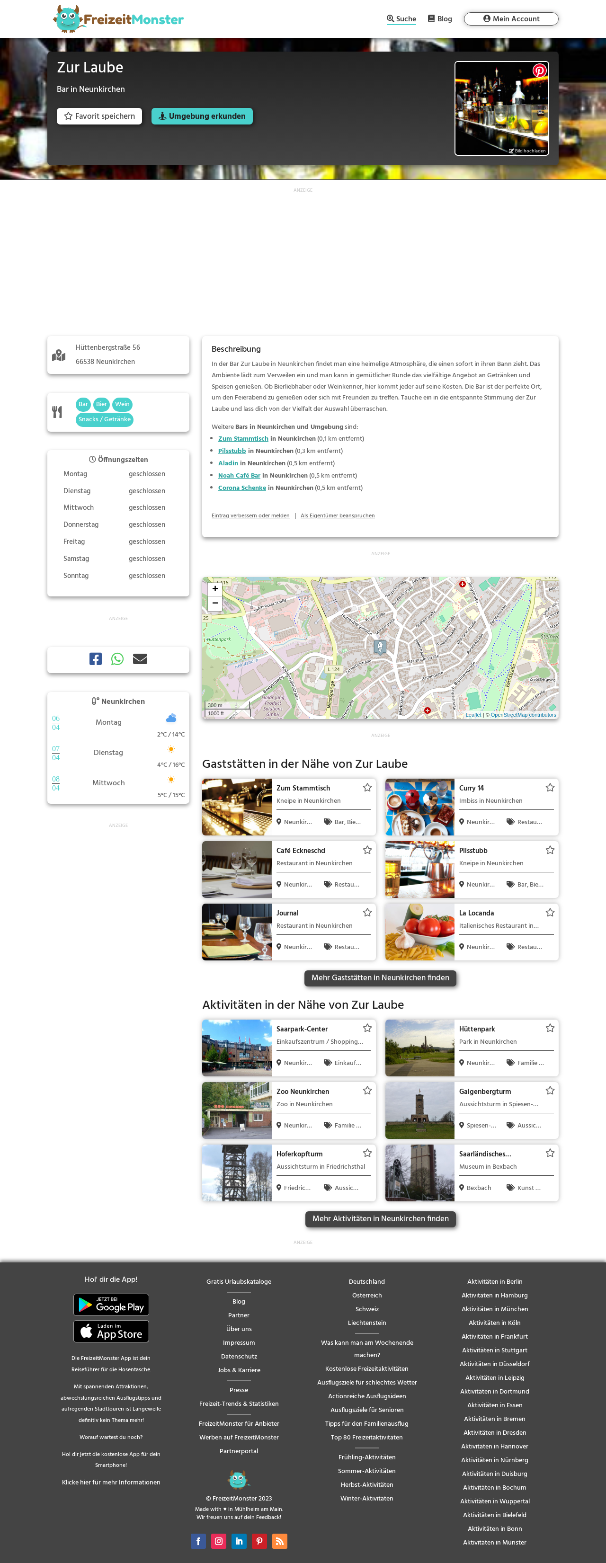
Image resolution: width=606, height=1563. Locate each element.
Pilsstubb (232, 451)
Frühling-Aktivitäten (367, 1457)
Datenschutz (239, 1356)
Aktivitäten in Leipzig (495, 1378)
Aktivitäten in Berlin (495, 1282)
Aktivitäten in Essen (495, 1405)
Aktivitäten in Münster (494, 1542)
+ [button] (215, 590)
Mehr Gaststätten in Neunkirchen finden (380, 978)
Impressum (239, 1343)
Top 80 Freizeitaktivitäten (367, 1437)
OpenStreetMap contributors (523, 715)
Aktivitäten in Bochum (494, 1488)
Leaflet (473, 715)
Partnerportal (239, 1451)
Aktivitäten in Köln (495, 1323)
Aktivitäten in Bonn (495, 1529)
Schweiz (367, 1309)
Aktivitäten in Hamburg (495, 1295)
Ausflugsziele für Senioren (367, 1410)
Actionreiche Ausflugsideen (367, 1396)
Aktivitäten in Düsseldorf (495, 1364)
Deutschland (367, 1282)
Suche (406, 20)
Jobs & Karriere (239, 1370)
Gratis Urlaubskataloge (238, 1282)
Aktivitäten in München (495, 1309)
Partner (239, 1315)
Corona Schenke (242, 488)
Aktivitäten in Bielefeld (494, 1515)
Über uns (239, 1329)
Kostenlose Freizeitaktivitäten (367, 1369)
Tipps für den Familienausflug (367, 1424)
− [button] (215, 604)
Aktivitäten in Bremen (495, 1419)
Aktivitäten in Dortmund (494, 1391)
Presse (239, 1390)
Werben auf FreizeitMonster (239, 1437)
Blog (444, 19)
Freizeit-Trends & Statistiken (239, 1404)
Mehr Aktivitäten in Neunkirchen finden (380, 1219)
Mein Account (516, 19)
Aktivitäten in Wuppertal (495, 1501)
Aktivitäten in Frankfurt (495, 1337)
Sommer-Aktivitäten (367, 1471)
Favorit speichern (99, 116)
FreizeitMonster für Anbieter (239, 1424)
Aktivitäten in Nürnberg (494, 1460)
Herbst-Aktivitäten (367, 1485)
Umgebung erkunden (207, 116)
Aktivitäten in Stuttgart (494, 1350)
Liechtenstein (367, 1323)
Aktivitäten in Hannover (494, 1446)
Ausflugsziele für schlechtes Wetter (367, 1382)
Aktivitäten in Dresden (494, 1433)
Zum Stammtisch (243, 439)
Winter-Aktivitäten (366, 1498)
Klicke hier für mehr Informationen (111, 1482)
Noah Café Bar (239, 476)
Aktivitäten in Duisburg (494, 1474)
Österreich (367, 1295)
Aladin (228, 463)
